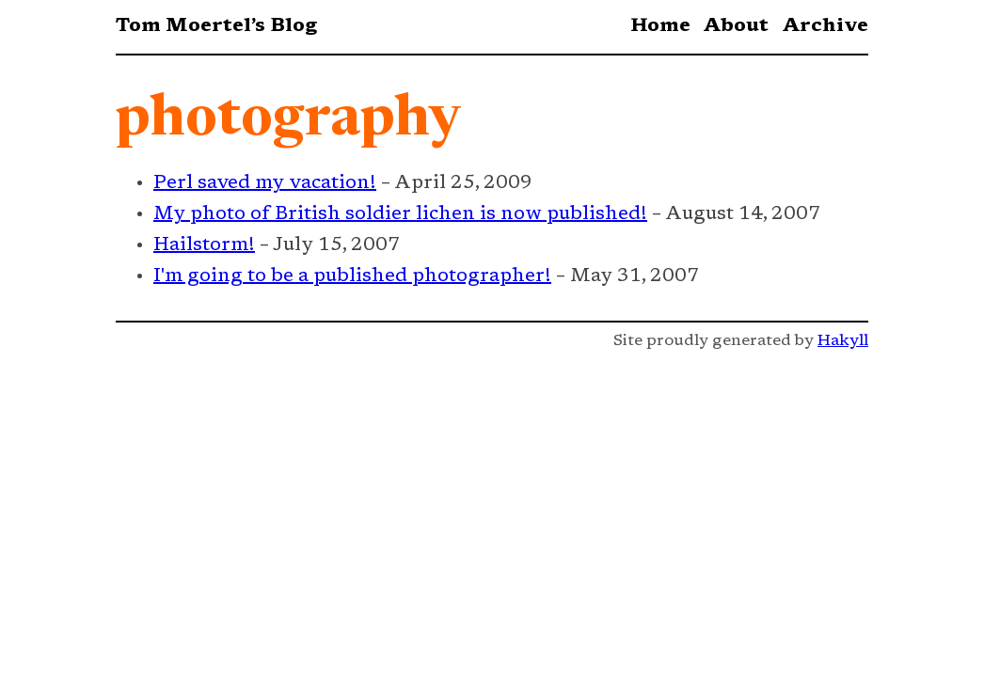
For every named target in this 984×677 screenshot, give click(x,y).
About (736, 26)
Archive (825, 26)
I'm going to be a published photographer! (352, 276)
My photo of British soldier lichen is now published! (400, 214)
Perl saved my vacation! (264, 183)
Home (660, 26)
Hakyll (842, 341)
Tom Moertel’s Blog (216, 26)
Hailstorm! (204, 245)
